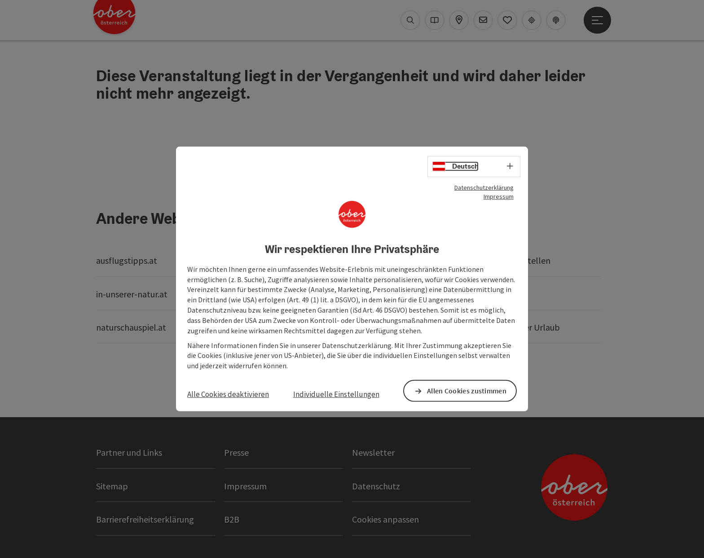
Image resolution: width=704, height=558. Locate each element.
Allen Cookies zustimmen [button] (466, 390)
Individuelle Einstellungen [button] (336, 394)
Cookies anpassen (385, 519)
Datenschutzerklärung (484, 187)
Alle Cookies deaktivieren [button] (228, 394)
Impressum (499, 196)
